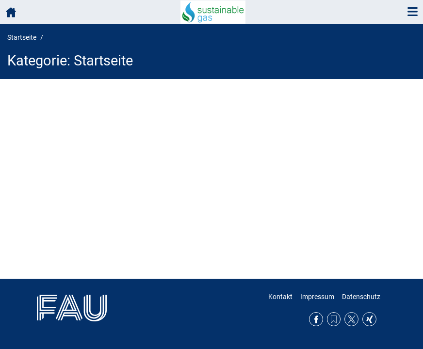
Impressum (317, 297)
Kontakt (280, 297)
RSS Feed (334, 319)
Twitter (351, 319)
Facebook (316, 319)
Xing (369, 319)
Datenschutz (361, 297)
